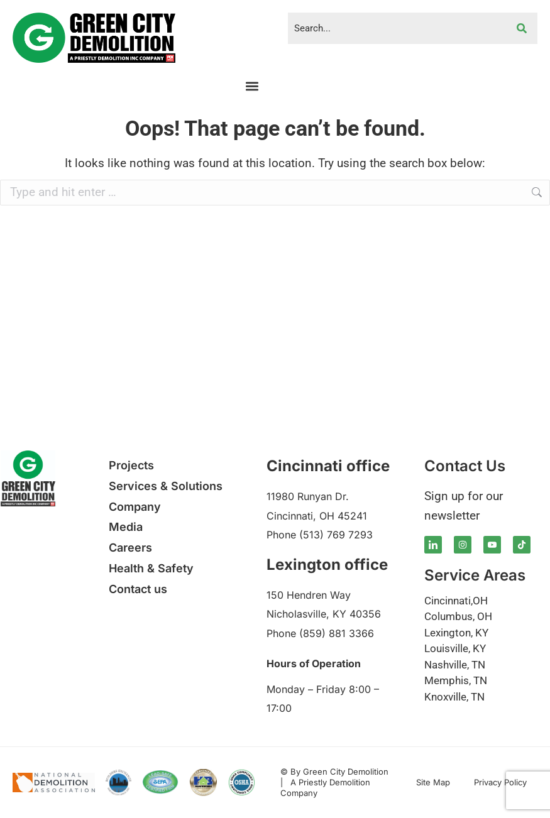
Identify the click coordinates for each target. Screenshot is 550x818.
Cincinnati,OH (456, 600)
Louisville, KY (455, 648)
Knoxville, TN (454, 696)
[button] (252, 85)
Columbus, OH (458, 616)
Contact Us (464, 466)
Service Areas (474, 575)
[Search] (521, 28)
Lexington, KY (456, 632)
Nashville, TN (454, 664)
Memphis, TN (455, 680)
